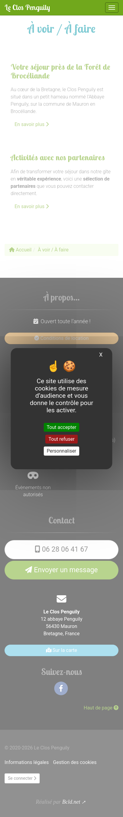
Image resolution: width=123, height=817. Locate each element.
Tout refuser (61, 439)
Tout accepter (61, 427)
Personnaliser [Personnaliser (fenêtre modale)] (61, 451)
